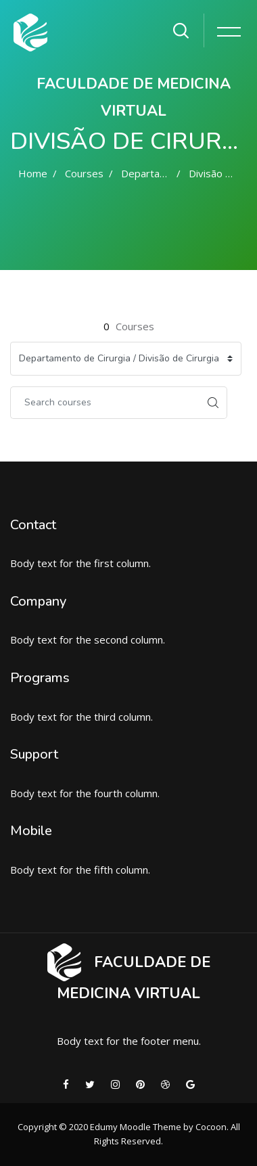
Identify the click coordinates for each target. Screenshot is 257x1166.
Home (32, 173)
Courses (84, 173)
